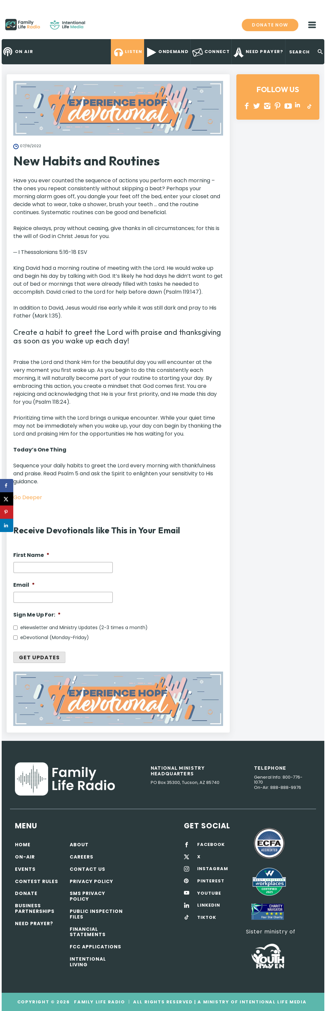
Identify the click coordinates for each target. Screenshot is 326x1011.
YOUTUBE (288, 106)
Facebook (247, 106)
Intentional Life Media (272, 1002)
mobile (312, 25)
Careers (81, 857)
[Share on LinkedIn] (6, 525)
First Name (31, 555)
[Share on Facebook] (6, 485)
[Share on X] (6, 498)
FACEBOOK (211, 844)
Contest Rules (36, 881)
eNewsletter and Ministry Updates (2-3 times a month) (84, 627)
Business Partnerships (34, 908)
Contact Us (87, 869)
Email (24, 585)
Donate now (270, 25)
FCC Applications (95, 946)
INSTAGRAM (267, 106)
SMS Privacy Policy (87, 896)
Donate (26, 893)
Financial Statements (88, 932)
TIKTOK (206, 917)
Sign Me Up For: (37, 615)
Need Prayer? (34, 923)
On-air (25, 857)
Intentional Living (88, 962)
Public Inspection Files (96, 914)
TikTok (309, 106)
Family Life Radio (95, 27)
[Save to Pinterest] (6, 512)
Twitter (257, 106)
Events (25, 869)
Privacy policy (91, 881)
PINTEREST (278, 106)
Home (23, 844)
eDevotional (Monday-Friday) (54, 637)
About (79, 844)
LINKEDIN (298, 106)
